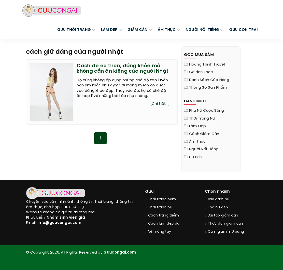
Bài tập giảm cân (223, 215)
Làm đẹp (197, 126)
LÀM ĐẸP (109, 30)
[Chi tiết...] (160, 104)
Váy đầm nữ (218, 199)
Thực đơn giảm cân (225, 224)
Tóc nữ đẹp (218, 207)
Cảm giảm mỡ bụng (226, 232)
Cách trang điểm (163, 215)
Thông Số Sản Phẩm (208, 88)
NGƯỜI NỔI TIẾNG (202, 30)
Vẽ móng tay (159, 232)
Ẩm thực (197, 142)
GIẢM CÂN (137, 30)
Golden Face (201, 72)
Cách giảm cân (204, 134)
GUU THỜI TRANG (74, 30)
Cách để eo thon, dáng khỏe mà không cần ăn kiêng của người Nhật (123, 68)
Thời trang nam (162, 199)
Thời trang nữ (202, 119)
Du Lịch (195, 157)
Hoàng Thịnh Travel (207, 65)
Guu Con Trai (243, 30)
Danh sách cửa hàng (209, 80)
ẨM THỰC (167, 30)
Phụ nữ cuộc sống (206, 111)
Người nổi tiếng (204, 149)
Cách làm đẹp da (164, 224)
